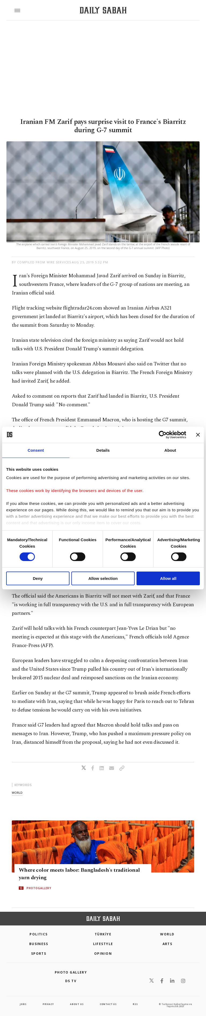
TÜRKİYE (103, 934)
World (167, 934)
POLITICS (39, 934)
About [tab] (170, 450)
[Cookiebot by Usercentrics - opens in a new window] (162, 434)
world (17, 793)
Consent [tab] (36, 450)
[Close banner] (198, 434)
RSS (135, 1004)
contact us (108, 1004)
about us (76, 1004)
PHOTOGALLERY (39, 888)
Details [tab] (103, 450)
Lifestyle (103, 944)
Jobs (23, 1004)
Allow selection (102, 578)
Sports (38, 953)
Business (38, 944)
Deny (38, 578)
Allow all (168, 578)
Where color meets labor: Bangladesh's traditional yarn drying (79, 874)
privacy (48, 1004)
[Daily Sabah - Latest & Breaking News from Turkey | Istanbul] (103, 10)
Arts (167, 944)
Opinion (103, 953)
